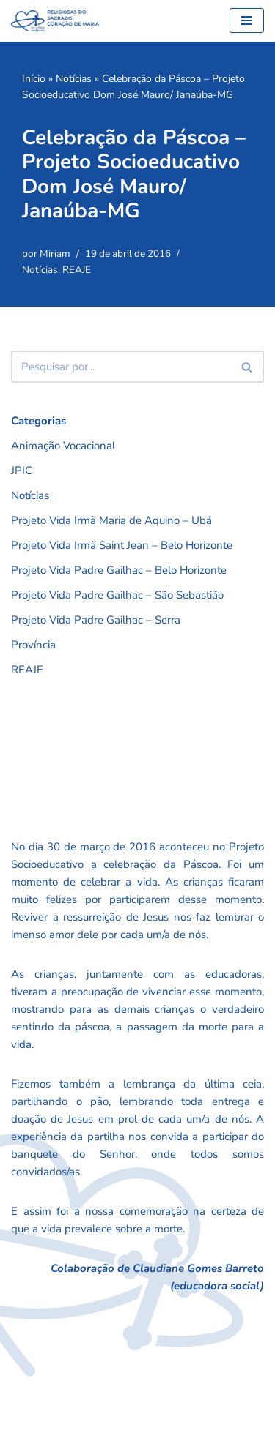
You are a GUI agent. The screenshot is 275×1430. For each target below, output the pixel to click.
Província (33, 644)
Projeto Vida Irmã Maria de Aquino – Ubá (111, 520)
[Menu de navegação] (247, 20)
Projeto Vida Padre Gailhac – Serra (95, 620)
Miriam (55, 254)
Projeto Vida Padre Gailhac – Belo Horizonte (119, 570)
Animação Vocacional (63, 445)
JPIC (21, 470)
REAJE (76, 270)
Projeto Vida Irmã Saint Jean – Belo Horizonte (121, 545)
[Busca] (121, 367)
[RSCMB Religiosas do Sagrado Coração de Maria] (55, 20)
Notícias (74, 79)
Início (33, 79)
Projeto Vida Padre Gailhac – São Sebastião (117, 595)
